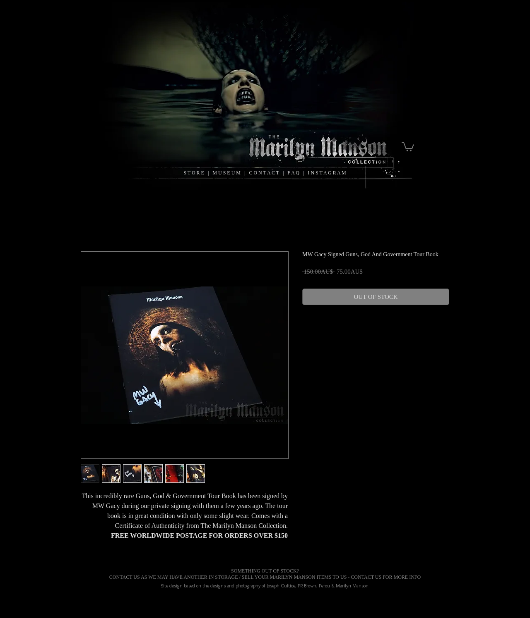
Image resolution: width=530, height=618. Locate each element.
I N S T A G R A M (327, 173)
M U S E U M (227, 173)
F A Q (293, 173)
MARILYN (281, 577)
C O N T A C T (265, 173)
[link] (408, 146)
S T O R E (193, 173)
